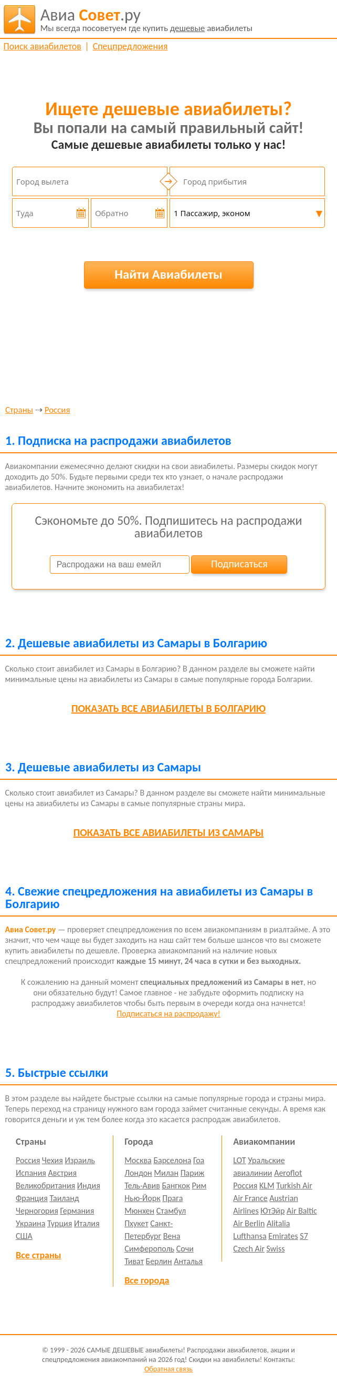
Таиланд (64, 1198)
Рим (199, 1185)
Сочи (185, 1249)
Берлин (159, 1261)
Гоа (198, 1160)
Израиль (79, 1160)
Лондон (138, 1173)
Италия (87, 1223)
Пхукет (136, 1223)
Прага (172, 1198)
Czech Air (249, 1249)
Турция (59, 1223)
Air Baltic (302, 1211)
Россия (57, 410)
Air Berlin (249, 1223)
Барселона (172, 1160)
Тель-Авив (142, 1185)
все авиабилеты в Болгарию (168, 708)
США (24, 1236)
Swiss (276, 1249)
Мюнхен (139, 1211)
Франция (32, 1198)
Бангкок (175, 1185)
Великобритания (45, 1185)
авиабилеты (146, 19)
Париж (193, 1173)
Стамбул (171, 1211)
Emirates (283, 1236)
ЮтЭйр (272, 1211)
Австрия (62, 1173)
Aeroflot (288, 1173)
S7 (304, 1236)
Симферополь (149, 1249)
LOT (239, 1160)
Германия (77, 1211)
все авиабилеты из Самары (168, 832)
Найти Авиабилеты (168, 274)
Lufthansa (249, 1236)
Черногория (37, 1211)
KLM (267, 1185)
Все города (146, 1280)
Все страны (38, 1255)
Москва (138, 1160)
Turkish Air (294, 1185)
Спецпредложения (130, 46)
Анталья (188, 1261)
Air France (250, 1198)
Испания (31, 1173)
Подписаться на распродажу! (168, 1014)
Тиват (134, 1261)
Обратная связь (168, 1369)
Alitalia (278, 1223)
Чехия (52, 1160)
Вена (172, 1236)
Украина (30, 1223)
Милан (166, 1173)
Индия (88, 1185)
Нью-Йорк (142, 1198)
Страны (19, 410)
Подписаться (239, 563)
